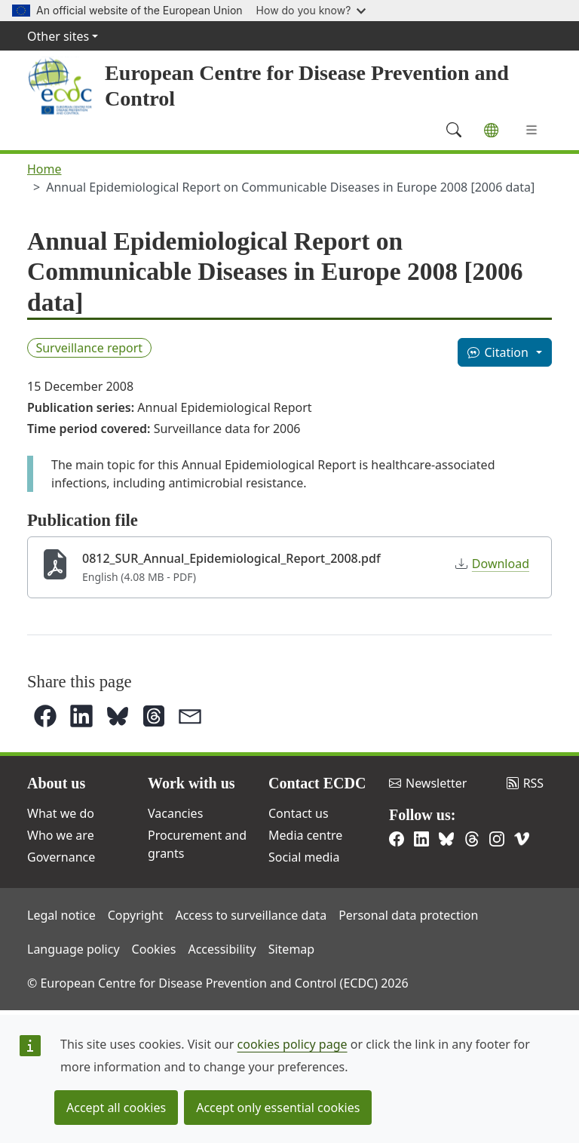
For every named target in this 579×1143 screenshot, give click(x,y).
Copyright (136, 915)
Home (44, 169)
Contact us (298, 813)
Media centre (305, 835)
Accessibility (222, 949)
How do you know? (311, 10)
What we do (60, 813)
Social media (303, 857)
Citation (497, 352)
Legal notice (61, 915)
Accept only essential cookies (278, 1107)
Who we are (60, 835)
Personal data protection (408, 915)
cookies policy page (292, 1044)
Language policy (73, 949)
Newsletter (428, 783)
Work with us (191, 783)
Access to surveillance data (250, 915)
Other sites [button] (58, 36)
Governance (61, 857)
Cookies (154, 949)
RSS (525, 783)
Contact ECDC (317, 783)
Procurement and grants (197, 844)
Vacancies (175, 813)
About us (56, 783)
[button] (45, 716)
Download (492, 563)
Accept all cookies (116, 1107)
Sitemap (291, 949)
